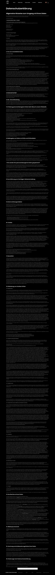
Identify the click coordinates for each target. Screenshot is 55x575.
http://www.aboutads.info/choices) (11, 431)
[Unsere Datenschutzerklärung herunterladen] (27, 569)
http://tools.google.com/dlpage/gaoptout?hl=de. (14, 329)
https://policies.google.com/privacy (42, 378)
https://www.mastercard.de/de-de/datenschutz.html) (19, 218)
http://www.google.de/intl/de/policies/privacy (22, 336)
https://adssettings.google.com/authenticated (35, 381)
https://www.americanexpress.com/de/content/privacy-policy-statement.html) (25, 219)
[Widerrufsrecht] (46, 572)
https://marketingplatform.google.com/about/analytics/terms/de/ (23, 335)
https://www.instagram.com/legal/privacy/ (40, 492)
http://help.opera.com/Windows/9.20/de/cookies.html (17, 253)
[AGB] (26, 572)
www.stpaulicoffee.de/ (9, 18)
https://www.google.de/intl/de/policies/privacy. (19, 483)
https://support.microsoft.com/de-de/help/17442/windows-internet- (26, 250)
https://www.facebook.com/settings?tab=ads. (30, 428)
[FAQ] (32, 572)
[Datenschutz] (39, 572)
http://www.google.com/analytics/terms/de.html (24, 334)
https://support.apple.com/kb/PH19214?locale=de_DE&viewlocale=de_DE (20, 251)
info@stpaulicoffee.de (9, 29)
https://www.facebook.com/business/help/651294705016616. (15, 424)
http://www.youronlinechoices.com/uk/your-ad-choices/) (37, 431)
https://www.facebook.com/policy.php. (26, 422)
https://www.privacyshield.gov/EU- (29, 484)
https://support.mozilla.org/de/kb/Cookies (15, 252)
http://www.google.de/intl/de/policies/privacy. (32, 457)
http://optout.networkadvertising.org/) (20, 430)
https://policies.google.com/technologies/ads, (13, 378)
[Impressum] (20, 572)
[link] (48, 2)
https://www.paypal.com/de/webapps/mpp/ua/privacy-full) (18, 217)
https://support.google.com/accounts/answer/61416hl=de (21, 249)
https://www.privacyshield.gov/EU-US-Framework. (37, 413)
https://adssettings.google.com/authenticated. (25, 400)
